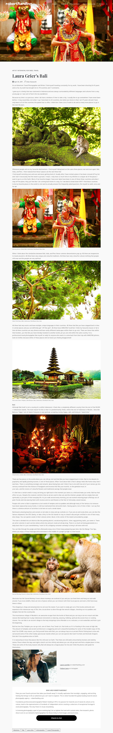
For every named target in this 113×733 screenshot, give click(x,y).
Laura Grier (30, 730)
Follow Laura (64, 668)
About (101, 4)
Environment (74, 4)
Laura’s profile (65, 665)
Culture (54, 4)
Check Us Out (56, 718)
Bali (23, 730)
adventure (16, 730)
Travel (45, 4)
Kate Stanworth (30, 82)
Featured (29, 70)
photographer (40, 730)
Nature (63, 4)
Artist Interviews (89, 4)
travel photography (53, 730)
